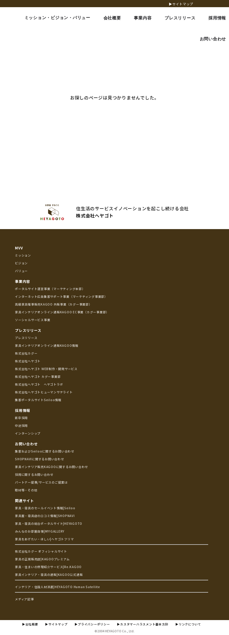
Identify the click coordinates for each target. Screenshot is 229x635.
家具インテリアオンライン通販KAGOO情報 (46, 345)
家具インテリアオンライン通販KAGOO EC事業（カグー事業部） (62, 312)
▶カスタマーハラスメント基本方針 (142, 624)
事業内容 (22, 281)
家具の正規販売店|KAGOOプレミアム (42, 559)
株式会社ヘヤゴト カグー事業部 (38, 376)
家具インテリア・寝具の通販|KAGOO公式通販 (49, 574)
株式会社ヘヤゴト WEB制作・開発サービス (46, 368)
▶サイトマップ (181, 3)
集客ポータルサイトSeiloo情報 (38, 400)
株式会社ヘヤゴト (28, 361)
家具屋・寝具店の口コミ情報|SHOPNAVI (45, 515)
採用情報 (22, 410)
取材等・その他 (26, 490)
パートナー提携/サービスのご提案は (41, 482)
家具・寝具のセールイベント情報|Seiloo (45, 508)
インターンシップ (28, 433)
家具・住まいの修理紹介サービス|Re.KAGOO (48, 567)
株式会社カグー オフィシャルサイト (41, 551)
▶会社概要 (30, 624)
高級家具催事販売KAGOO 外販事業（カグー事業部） (53, 304)
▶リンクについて (188, 624)
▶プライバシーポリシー (92, 624)
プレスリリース (28, 330)
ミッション (23, 255)
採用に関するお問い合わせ (34, 474)
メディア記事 (24, 599)
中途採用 (21, 425)
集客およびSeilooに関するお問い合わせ (44, 451)
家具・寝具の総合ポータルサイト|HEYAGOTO (48, 523)
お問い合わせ (26, 443)
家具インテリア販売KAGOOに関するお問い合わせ (51, 466)
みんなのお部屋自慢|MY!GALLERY (39, 531)
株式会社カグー (26, 353)
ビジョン (21, 263)
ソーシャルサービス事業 (32, 320)
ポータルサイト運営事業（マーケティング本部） (50, 288)
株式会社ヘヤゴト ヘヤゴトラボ (39, 384)
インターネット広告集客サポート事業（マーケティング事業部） (61, 296)
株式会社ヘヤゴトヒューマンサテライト (44, 392)
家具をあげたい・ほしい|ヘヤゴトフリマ (44, 539)
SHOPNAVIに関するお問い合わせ (39, 459)
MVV (19, 247)
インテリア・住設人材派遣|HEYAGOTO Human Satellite (57, 587)
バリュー (21, 271)
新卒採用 (21, 417)
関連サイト (24, 500)
